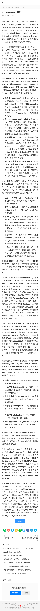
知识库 (17, 7)
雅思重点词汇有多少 (27, 566)
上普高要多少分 (25, 559)
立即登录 (15, 593)
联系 (20, 606)
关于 (23, 606)
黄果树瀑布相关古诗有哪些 (30, 539)
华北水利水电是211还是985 (12, 555)
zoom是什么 (7, 552)
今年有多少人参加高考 (22, 563)
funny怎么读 (17, 552)
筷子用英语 (24, 573)
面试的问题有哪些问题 (10, 573)
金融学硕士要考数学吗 (23, 570)
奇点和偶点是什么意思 (10, 559)
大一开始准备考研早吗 (10, 566)
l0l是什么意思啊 (28, 548)
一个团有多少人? (7, 538)
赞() (13, 15)
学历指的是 (7, 548)
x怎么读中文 (17, 548)
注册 (26, 593)
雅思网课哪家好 (8, 570)
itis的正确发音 (8, 563)
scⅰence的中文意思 (11, 12)
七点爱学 (20, 2)
